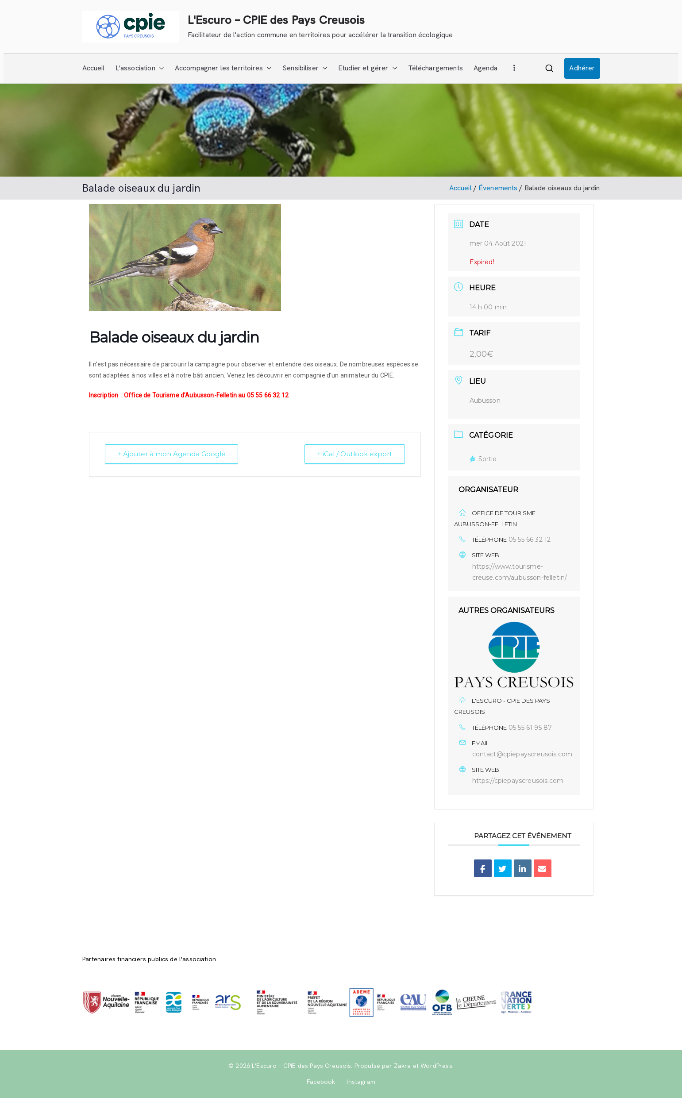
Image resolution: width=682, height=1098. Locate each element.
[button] (159, 68)
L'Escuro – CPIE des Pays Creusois (276, 19)
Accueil (93, 68)
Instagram (361, 1082)
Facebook (321, 1082)
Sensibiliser (305, 68)
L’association (140, 68)
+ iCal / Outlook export (354, 454)
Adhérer (582, 68)
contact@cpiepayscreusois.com (522, 754)
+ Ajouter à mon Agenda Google (172, 454)
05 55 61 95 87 (530, 728)
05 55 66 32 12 (530, 539)
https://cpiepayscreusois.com (517, 781)
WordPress (436, 1066)
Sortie (483, 459)
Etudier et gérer (367, 68)
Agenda (485, 68)
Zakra (402, 1066)
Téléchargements (435, 68)
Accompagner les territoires (223, 68)
